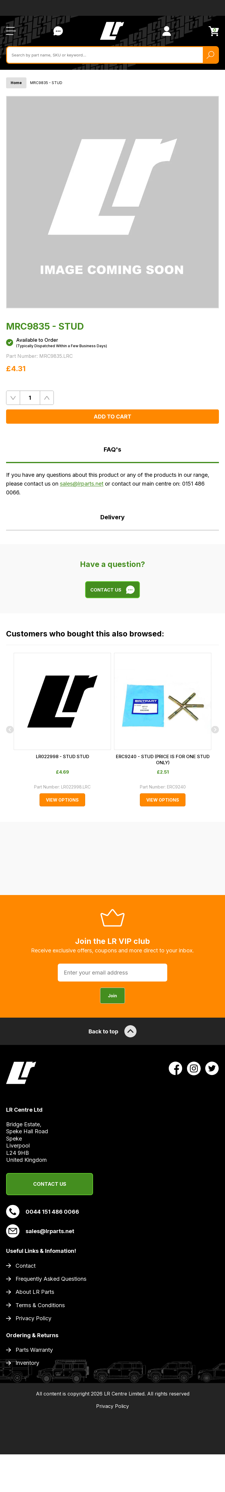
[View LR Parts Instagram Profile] (194, 1068)
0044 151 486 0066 (42, 1211)
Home (16, 82)
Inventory (27, 1363)
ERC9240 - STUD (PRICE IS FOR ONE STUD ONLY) (162, 759)
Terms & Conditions (40, 1305)
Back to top (112, 1031)
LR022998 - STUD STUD (62, 756)
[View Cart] (214, 31)
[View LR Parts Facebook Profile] (175, 1068)
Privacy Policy (33, 1318)
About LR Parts (35, 1292)
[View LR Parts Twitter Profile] (212, 1068)
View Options (62, 799)
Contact (26, 1266)
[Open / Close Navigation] (11, 31)
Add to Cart (112, 416)
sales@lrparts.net (81, 483)
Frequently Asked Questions (51, 1279)
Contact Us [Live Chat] (58, 31)
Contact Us (49, 1184)
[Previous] (10, 730)
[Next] (215, 730)
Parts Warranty (34, 1350)
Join (112, 995)
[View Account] (166, 31)
